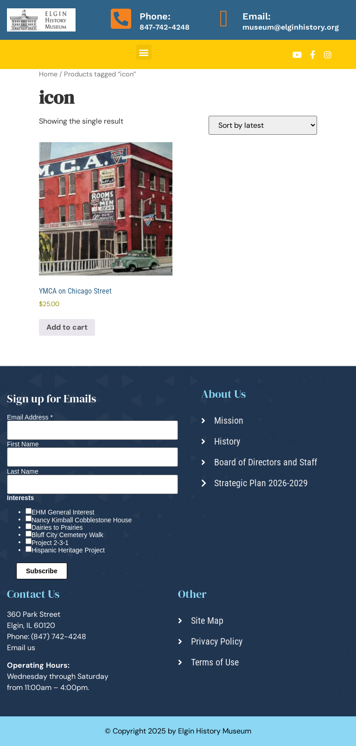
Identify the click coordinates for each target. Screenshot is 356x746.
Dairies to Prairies (57, 527)
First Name (22, 444)
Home (48, 74)
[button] (144, 52)
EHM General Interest (63, 512)
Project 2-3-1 (50, 542)
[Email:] (223, 18)
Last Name (22, 471)
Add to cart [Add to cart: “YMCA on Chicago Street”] (67, 327)
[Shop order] (263, 125)
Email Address (30, 417)
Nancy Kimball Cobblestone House (82, 520)
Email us (21, 647)
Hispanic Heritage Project (68, 550)
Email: (256, 16)
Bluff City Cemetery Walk (67, 535)
